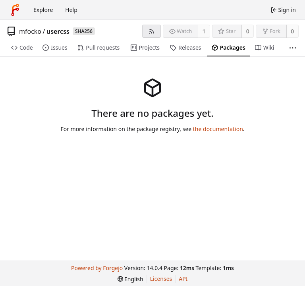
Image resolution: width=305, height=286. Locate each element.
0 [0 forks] (292, 31)
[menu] (130, 279)
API (183, 278)
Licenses (161, 278)
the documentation (218, 129)
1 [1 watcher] (204, 31)
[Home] (15, 10)
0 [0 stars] (247, 31)
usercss (57, 31)
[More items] (293, 47)
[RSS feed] (151, 31)
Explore (43, 10)
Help (71, 10)
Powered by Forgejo (97, 268)
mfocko (30, 31)
